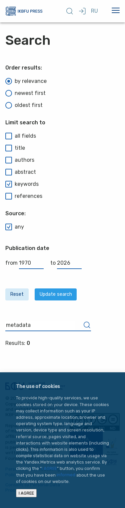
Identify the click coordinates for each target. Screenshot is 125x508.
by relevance (26, 81)
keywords (22, 184)
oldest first (24, 105)
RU (94, 11)
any (14, 227)
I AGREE (49, 468)
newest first (25, 93)
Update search (56, 294)
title (15, 148)
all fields (20, 136)
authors (19, 160)
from (24, 263)
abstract (20, 172)
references (23, 196)
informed (66, 475)
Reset (17, 294)
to (66, 263)
